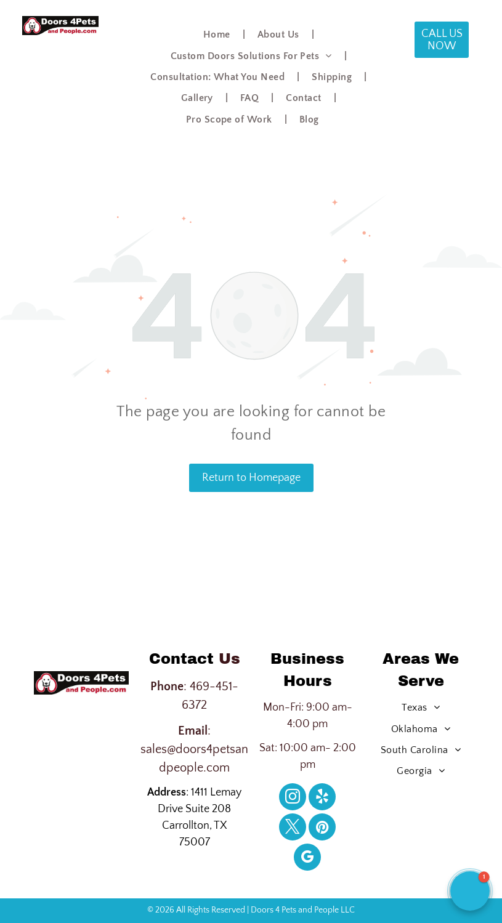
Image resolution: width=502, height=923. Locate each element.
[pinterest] (322, 828)
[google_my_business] (307, 859)
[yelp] (322, 798)
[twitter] (292, 828)
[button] (470, 891)
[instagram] (292, 798)
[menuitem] (218, 34)
